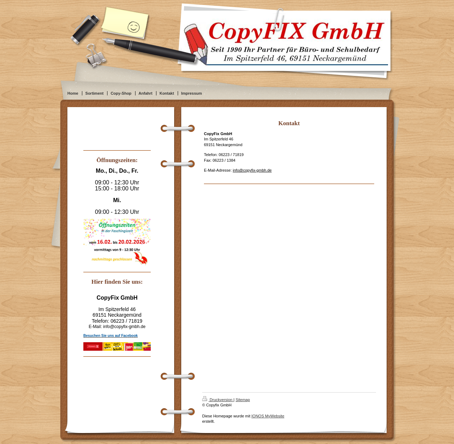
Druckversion (217, 400)
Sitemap (243, 400)
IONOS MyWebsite (267, 416)
